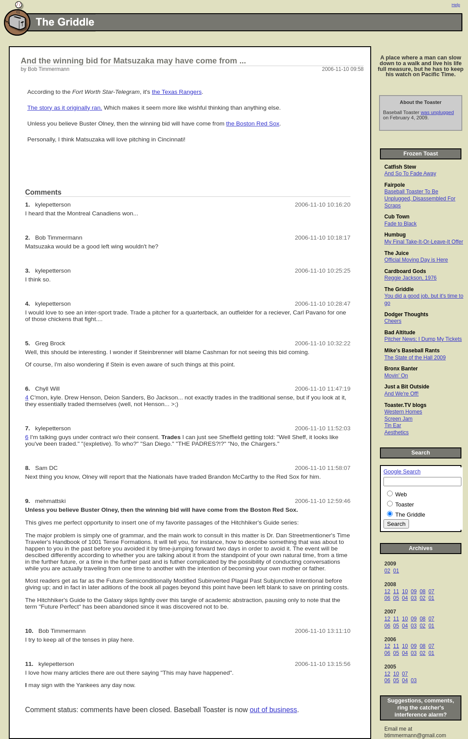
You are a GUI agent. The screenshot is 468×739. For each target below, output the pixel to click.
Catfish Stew (400, 167)
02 (387, 571)
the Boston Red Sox (253, 123)
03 (413, 598)
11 (396, 591)
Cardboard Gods (405, 271)
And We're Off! (401, 394)
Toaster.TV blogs (405, 405)
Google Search (401, 472)
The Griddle (399, 289)
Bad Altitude (399, 332)
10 (405, 591)
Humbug (395, 235)
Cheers (393, 321)
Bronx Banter (401, 369)
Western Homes (403, 412)
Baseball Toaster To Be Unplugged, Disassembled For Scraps (419, 198)
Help (456, 5)
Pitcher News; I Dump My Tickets (423, 339)
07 (431, 591)
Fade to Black (400, 224)
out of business (273, 709)
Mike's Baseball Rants (412, 350)
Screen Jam (398, 419)
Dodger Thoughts (406, 314)
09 (413, 591)
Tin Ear (392, 425)
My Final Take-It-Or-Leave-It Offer (423, 242)
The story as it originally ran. (64, 107)
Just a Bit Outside (406, 387)
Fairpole (394, 185)
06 (387, 598)
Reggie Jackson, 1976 (410, 278)
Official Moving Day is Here (416, 260)
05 (396, 598)
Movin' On (396, 376)
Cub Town (396, 217)
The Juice (396, 253)
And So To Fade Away (410, 173)
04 (405, 598)
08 (422, 591)
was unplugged (437, 112)
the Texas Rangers (177, 92)
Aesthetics (396, 432)
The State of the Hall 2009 (415, 358)
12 (387, 591)
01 (396, 571)
